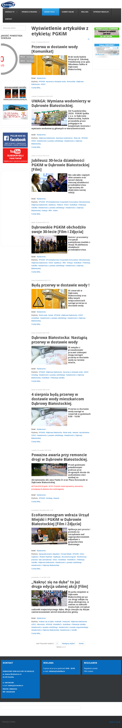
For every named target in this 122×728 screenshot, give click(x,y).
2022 (81, 315)
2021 (55, 560)
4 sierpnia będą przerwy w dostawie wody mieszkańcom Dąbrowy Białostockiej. (57, 399)
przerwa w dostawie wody (56, 81)
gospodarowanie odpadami (50, 554)
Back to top (115, 722)
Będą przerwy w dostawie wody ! (60, 285)
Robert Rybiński (46, 557)
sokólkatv (74, 205)
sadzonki (66, 622)
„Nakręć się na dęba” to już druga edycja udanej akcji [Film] (59, 584)
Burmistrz (41, 624)
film (50, 210)
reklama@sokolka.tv (56, 671)
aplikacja (57, 557)
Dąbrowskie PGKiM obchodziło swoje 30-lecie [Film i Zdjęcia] (58, 229)
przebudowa (84, 432)
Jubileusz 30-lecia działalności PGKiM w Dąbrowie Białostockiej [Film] (60, 165)
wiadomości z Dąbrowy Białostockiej (45, 565)
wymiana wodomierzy (65, 138)
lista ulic (78, 138)
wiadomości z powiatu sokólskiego (50, 141)
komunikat (71, 81)
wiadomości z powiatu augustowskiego (74, 627)
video (56, 210)
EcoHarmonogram (69, 557)
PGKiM (42, 81)
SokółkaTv (72, 560)
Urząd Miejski (67, 554)
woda (51, 315)
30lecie (60, 205)
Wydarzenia (41, 78)
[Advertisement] (15, 208)
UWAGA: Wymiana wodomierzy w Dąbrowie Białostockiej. (60, 103)
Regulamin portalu (91, 668)
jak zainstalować (46, 560)
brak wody (43, 315)
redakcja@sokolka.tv (15, 685)
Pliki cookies (88, 671)
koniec (81, 643)
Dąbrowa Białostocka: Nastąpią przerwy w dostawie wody (59, 339)
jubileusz (52, 205)
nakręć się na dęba (47, 622)
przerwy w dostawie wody (73, 372)
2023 (43, 84)
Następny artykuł (68, 643)
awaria (75, 432)
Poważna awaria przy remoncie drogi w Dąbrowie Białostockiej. (59, 457)
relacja (45, 210)
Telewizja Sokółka (58, 378)
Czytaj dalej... (36, 88)
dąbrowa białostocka (47, 138)
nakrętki (58, 622)
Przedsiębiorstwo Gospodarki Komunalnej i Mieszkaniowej (68, 202)
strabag (35, 375)
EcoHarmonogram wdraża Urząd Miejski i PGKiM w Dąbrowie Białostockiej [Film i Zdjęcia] (60, 519)
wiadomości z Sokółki (69, 630)
